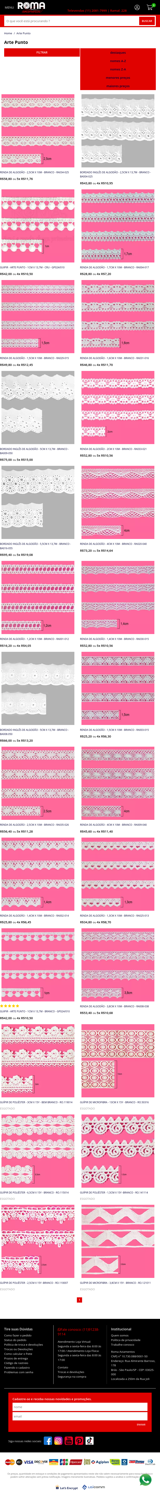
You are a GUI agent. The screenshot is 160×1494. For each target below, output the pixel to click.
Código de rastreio (16, 1363)
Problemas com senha (18, 1372)
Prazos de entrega (16, 1358)
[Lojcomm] (93, 1487)
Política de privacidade (125, 1340)
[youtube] (69, 1441)
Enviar (141, 1424)
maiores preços (118, 86)
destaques (118, 52)
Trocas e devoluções (71, 1372)
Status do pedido (15, 1340)
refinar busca (42, 52)
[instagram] (58, 1441)
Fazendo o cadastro (17, 1367)
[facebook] (48, 1441)
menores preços (118, 77)
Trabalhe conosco (122, 1344)
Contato (63, 1367)
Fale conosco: (78, 1331)
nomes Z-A (118, 69)
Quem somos (120, 1335)
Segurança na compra (72, 1376)
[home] (31, 7)
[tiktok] (89, 1441)
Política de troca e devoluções (23, 1344)
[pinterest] (79, 1441)
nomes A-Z (118, 61)
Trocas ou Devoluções (18, 1349)
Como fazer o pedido (17, 1335)
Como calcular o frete (18, 1354)
